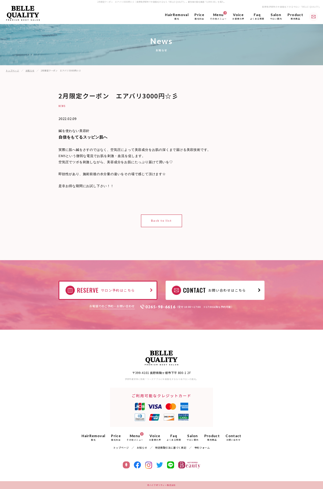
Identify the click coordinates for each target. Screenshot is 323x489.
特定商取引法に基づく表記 (170, 447)
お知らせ (30, 70)
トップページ (12, 70)
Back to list (161, 220)
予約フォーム (202, 447)
